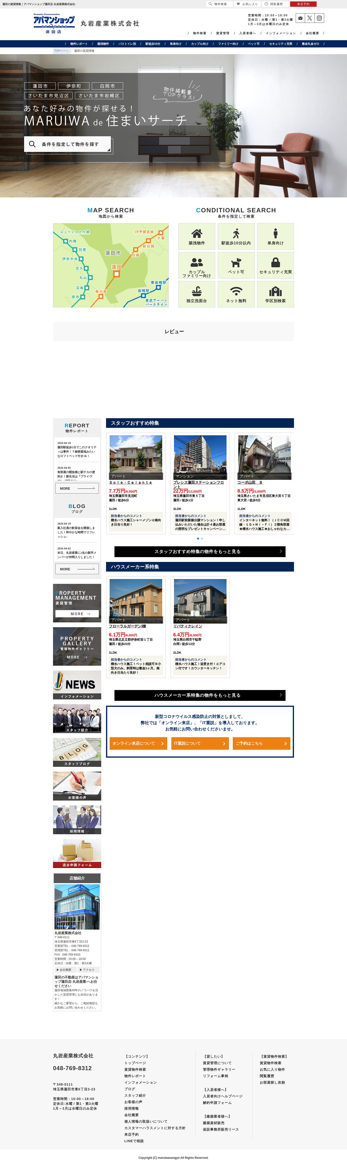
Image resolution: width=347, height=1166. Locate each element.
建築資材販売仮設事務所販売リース (221, 1126)
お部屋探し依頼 (272, 1082)
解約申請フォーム (217, 1103)
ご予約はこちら (249, 743)
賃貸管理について (217, 1063)
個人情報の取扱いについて (146, 1121)
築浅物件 (103, 44)
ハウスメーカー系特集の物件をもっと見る (197, 695)
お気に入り (247, 4)
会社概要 (312, 33)
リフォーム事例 (215, 1076)
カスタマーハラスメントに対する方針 (155, 1128)
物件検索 (200, 33)
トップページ (135, 1063)
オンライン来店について (134, 743)
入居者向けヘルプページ (223, 1096)
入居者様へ (247, 33)
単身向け (175, 44)
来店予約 (131, 1134)
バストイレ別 (127, 44)
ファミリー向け (228, 44)
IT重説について (187, 743)
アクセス (88, 969)
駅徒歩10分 (153, 44)
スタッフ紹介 (135, 1095)
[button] (198, 539)
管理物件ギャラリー (219, 1069)
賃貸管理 (223, 33)
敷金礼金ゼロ (310, 44)
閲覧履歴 (267, 1076)
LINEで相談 (134, 1141)
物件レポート (79, 44)
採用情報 (131, 1108)
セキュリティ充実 (280, 44)
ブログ (129, 1089)
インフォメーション (281, 33)
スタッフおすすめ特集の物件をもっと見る (197, 551)
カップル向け (199, 44)
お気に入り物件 (272, 1069)
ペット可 (254, 44)
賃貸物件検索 (135, 1069)
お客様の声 (133, 1102)
